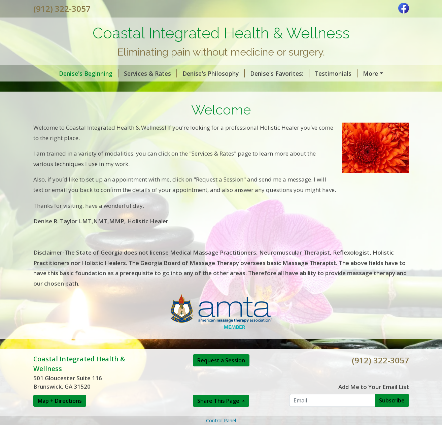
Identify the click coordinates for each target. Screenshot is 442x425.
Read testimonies (371, 73)
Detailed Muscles (132, 88)
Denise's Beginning (68, 73)
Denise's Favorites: (259, 73)
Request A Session (353, 88)
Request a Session (221, 388)
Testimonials (316, 73)
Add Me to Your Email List (373, 415)
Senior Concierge (291, 88)
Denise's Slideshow (69, 88)
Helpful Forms (188, 88)
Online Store (238, 88)
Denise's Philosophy (193, 73)
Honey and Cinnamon (69, 102)
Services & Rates (130, 73)
